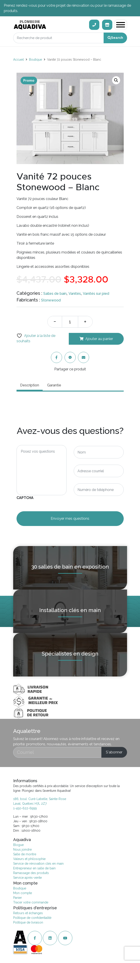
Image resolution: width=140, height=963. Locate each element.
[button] (116, 80)
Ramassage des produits (31, 873)
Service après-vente (27, 877)
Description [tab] (29, 385)
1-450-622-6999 (25, 808)
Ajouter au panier (99, 339)
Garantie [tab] (54, 385)
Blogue (18, 845)
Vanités (75, 293)
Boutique (35, 59)
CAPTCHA (25, 498)
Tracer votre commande (30, 902)
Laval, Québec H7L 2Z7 (30, 803)
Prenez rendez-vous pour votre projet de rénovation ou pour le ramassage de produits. (67, 8)
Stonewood (51, 300)
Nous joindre (22, 849)
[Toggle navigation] (120, 25)
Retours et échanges (28, 913)
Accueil (18, 59)
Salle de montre (24, 854)
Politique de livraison (28, 922)
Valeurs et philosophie (29, 859)
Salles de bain (55, 293)
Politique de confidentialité (32, 918)
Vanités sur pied (96, 293)
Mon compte (22, 893)
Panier (17, 897)
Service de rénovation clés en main (38, 863)
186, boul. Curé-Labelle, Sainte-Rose (39, 799)
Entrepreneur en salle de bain (34, 868)
